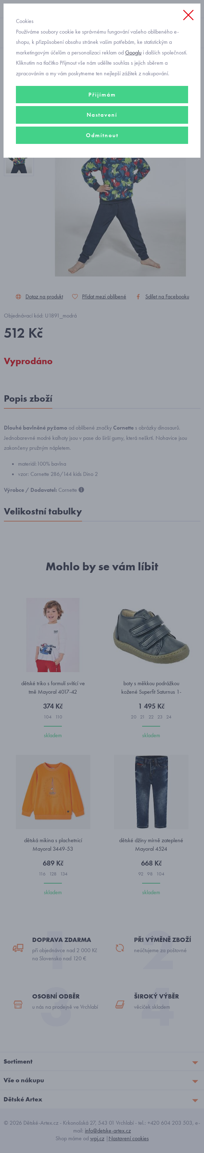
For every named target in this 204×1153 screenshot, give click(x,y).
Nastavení (102, 114)
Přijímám (102, 94)
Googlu (133, 52)
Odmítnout (102, 135)
